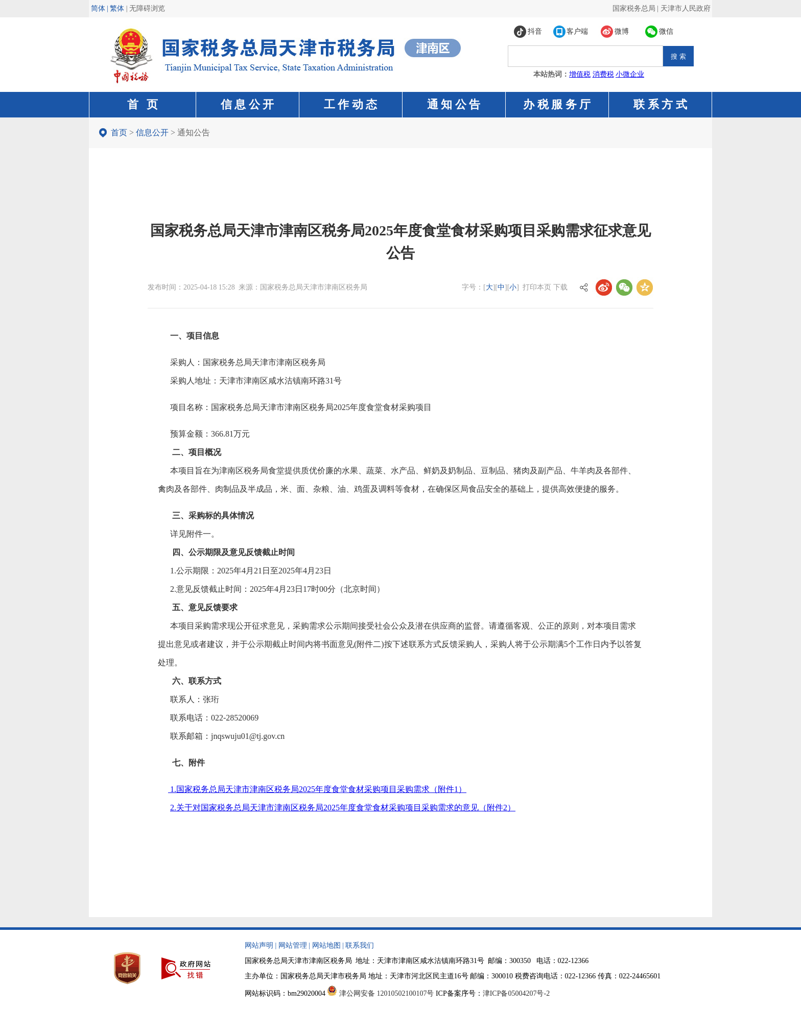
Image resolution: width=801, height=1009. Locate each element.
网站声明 (259, 945)
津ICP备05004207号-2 (516, 993)
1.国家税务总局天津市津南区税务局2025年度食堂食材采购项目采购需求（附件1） (317, 789)
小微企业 (630, 74)
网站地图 (326, 945)
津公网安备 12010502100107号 (386, 993)
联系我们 (359, 945)
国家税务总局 (633, 8)
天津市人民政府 (686, 8)
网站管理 (292, 945)
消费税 (603, 74)
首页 (119, 132)
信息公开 (152, 132)
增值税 (580, 74)
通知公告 (193, 132)
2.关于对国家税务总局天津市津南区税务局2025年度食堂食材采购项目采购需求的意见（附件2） (342, 807)
